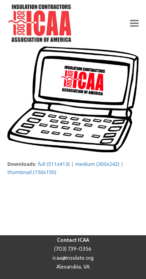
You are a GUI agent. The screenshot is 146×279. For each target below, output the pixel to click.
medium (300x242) (97, 163)
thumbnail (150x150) (31, 172)
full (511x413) (54, 163)
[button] (134, 23)
